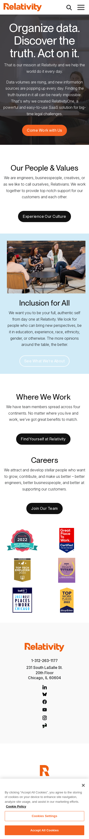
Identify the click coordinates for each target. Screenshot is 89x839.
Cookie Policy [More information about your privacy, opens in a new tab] (16, 808)
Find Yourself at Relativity (43, 439)
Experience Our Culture (44, 216)
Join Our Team (44, 508)
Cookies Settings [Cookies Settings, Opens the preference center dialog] (44, 818)
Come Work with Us (44, 130)
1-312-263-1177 (44, 660)
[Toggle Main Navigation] (80, 7)
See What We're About (44, 361)
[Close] (83, 787)
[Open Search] (69, 7)
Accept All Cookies (44, 832)
